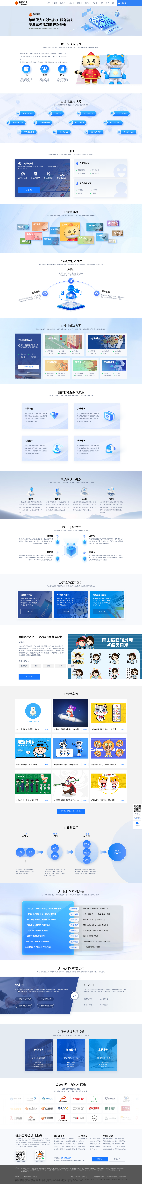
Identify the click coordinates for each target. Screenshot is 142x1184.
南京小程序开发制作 (108, 1170)
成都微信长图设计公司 (72, 1144)
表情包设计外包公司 (45, 1168)
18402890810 (66, 1158)
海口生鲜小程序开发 (48, 1179)
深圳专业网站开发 (120, 1141)
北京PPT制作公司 (71, 1138)
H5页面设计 (100, 1179)
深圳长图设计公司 (59, 1138)
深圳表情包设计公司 (25, 1181)
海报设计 (55, 3)
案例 (102, 3)
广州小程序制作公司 (101, 1168)
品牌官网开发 (34, 1181)
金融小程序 (39, 1170)
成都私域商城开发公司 (109, 1149)
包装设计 (71, 3)
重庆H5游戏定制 (51, 1181)
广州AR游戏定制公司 (109, 1141)
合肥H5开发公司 (120, 1168)
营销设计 (95, 3)
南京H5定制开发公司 (96, 1141)
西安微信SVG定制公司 (90, 1168)
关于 (113, 3)
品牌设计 (87, 3)
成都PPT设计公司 (59, 1146)
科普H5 (63, 1170)
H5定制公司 (57, 1179)
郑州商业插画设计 (98, 1170)
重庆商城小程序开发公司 (109, 1138)
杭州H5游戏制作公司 (79, 1168)
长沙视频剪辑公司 (25, 1171)
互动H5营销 (82, 1149)
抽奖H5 (80, 1144)
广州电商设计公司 (46, 1170)
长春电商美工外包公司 (77, 1179)
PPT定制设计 (24, 1170)
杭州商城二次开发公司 (121, 1149)
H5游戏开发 (53, 1168)
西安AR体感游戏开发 (111, 1168)
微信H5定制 (93, 1149)
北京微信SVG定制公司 (60, 1141)
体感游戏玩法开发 (108, 1179)
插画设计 (63, 3)
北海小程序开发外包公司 (90, 1179)
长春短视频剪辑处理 (66, 1179)
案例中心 (100, 1159)
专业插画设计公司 (69, 1168)
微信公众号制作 (117, 1170)
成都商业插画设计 (59, 1149)
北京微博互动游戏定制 (121, 1144)
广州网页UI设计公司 (56, 1170)
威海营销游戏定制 (19, 1179)
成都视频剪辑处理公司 (72, 1141)
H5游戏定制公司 (95, 1144)
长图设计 (79, 3)
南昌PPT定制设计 (89, 1170)
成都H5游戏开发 (36, 1168)
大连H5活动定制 (42, 1181)
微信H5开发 (79, 1181)
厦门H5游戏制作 (95, 1138)
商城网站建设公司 (118, 1179)
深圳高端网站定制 (108, 1144)
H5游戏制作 (82, 1146)
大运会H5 (81, 1141)
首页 (48, 3)
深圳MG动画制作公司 (72, 1146)
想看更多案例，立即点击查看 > (71, 811)
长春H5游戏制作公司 (84, 1138)
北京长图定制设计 (60, 1168)
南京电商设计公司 (31, 1170)
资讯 (107, 3)
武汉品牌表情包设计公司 (62, 1181)
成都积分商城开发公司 (121, 1138)
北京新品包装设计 (80, 1170)
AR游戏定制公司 (120, 1146)
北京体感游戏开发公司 (70, 1170)
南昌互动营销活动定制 (37, 1179)
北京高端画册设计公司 (60, 1144)
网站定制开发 (107, 1146)
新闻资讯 (117, 1159)
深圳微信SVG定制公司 (26, 1168)
